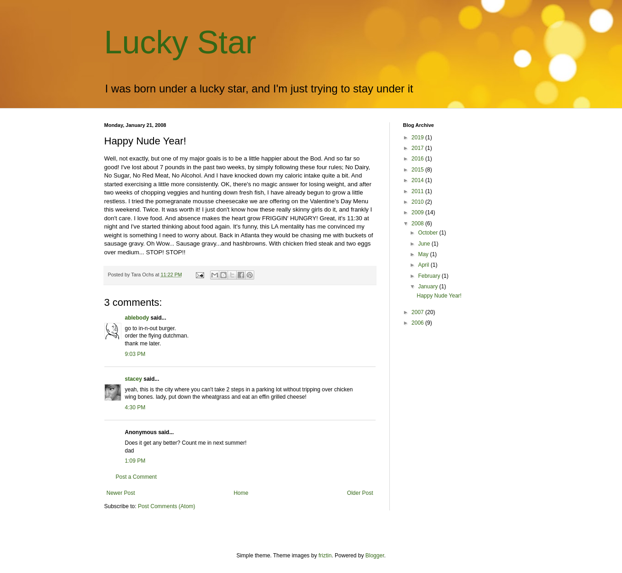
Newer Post (121, 493)
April (424, 265)
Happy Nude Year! (439, 295)
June (424, 244)
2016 (418, 158)
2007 (418, 312)
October (428, 232)
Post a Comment (136, 477)
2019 (418, 137)
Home (241, 493)
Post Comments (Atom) (166, 506)
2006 (418, 323)
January (428, 286)
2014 (418, 180)
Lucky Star (180, 42)
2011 (418, 191)
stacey (133, 379)
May (424, 254)
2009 (418, 212)
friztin (325, 555)
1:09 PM (135, 461)
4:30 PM (135, 407)
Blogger (374, 555)
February (429, 276)
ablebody (137, 318)
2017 (418, 148)
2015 (418, 169)
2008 (418, 223)
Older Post (360, 493)
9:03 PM (135, 354)
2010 (418, 202)
